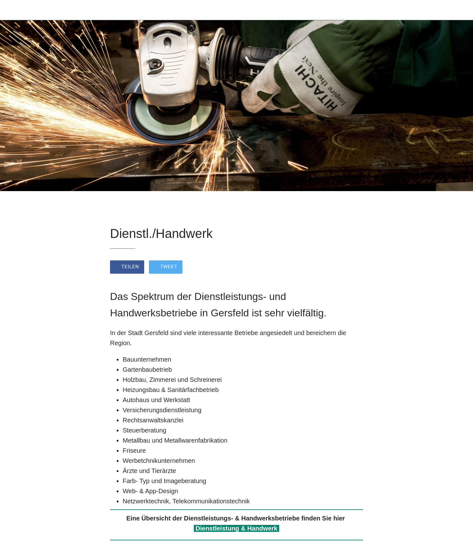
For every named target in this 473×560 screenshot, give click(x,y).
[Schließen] (12, 10)
